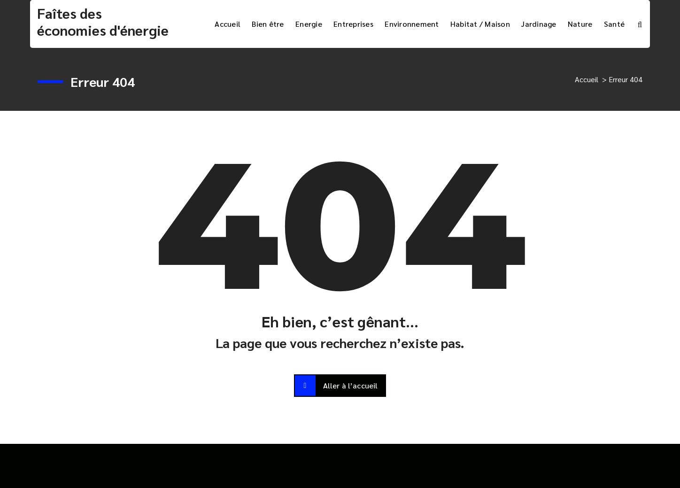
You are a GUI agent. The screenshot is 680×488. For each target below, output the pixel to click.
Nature (580, 24)
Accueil (227, 24)
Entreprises (353, 24)
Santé (614, 24)
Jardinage (538, 24)
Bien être (268, 24)
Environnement (412, 24)
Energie (308, 24)
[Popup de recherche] (639, 24)
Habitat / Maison (480, 24)
